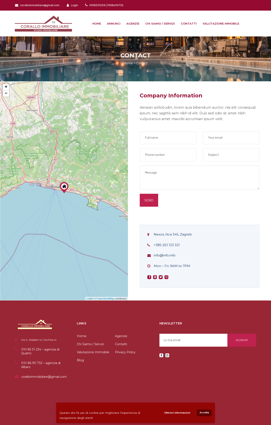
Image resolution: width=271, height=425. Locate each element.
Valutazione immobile (221, 23)
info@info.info (165, 255)
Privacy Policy (125, 352)
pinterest (155, 277)
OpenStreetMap (106, 298)
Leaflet (89, 298)
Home (96, 23)
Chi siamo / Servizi (160, 23)
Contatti (189, 23)
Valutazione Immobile (93, 352)
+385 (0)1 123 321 (167, 245)
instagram (166, 277)
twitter (160, 277)
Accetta (204, 412)
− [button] (6, 93)
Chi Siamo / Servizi (90, 344)
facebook (149, 277)
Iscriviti (242, 340)
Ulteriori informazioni (177, 412)
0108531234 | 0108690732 (106, 5)
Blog (80, 360)
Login (72, 5)
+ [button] (6, 87)
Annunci (113, 23)
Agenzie (132, 23)
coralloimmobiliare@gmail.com (37, 5)
